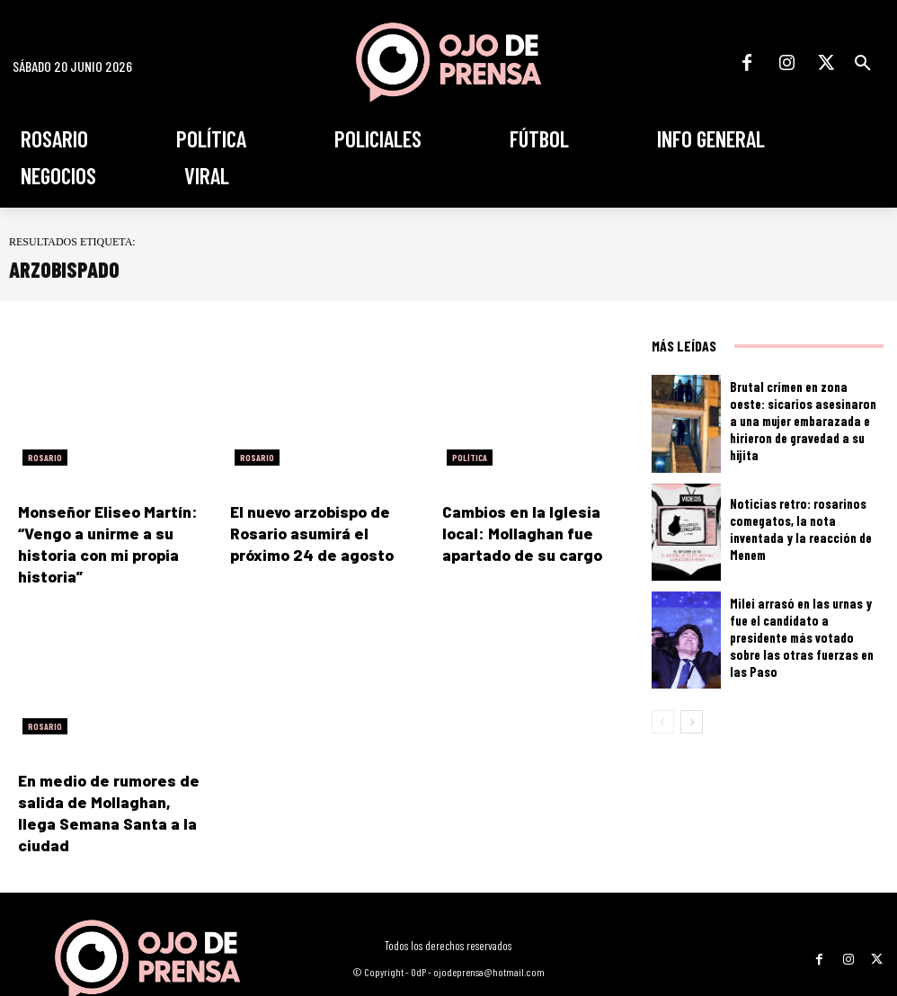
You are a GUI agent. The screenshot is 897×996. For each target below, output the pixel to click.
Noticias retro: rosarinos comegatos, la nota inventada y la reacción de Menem (801, 528)
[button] (862, 62)
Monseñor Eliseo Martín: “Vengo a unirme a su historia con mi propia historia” (113, 530)
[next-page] (691, 722)
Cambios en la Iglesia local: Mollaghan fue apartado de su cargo (532, 530)
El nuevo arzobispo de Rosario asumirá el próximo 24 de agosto (322, 530)
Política (469, 457)
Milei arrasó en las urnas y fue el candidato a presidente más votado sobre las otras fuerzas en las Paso (802, 637)
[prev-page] (663, 722)
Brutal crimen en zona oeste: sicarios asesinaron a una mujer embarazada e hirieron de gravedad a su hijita (799, 421)
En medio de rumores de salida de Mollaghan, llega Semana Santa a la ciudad (110, 772)
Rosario (45, 457)
